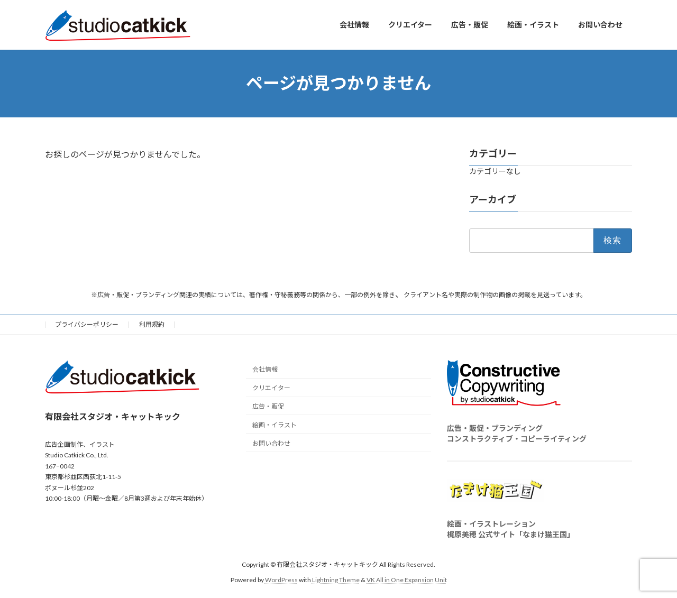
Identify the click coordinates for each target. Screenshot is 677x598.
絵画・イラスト (274, 424)
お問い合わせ (271, 443)
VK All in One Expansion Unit (407, 579)
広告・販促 (268, 406)
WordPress (281, 579)
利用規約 (151, 324)
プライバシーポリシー (86, 324)
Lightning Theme (336, 579)
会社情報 (265, 369)
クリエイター (271, 388)
